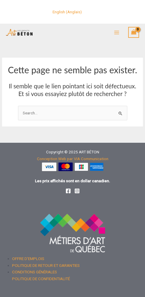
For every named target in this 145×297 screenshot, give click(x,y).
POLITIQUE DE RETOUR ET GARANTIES (46, 265)
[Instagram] (77, 191)
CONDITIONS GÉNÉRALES (34, 272)
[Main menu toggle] (116, 32)
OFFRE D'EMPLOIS (28, 258)
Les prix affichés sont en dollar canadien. (72, 180)
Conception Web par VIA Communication (72, 158)
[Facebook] (68, 191)
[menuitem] (67, 12)
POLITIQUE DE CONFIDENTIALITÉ (41, 278)
